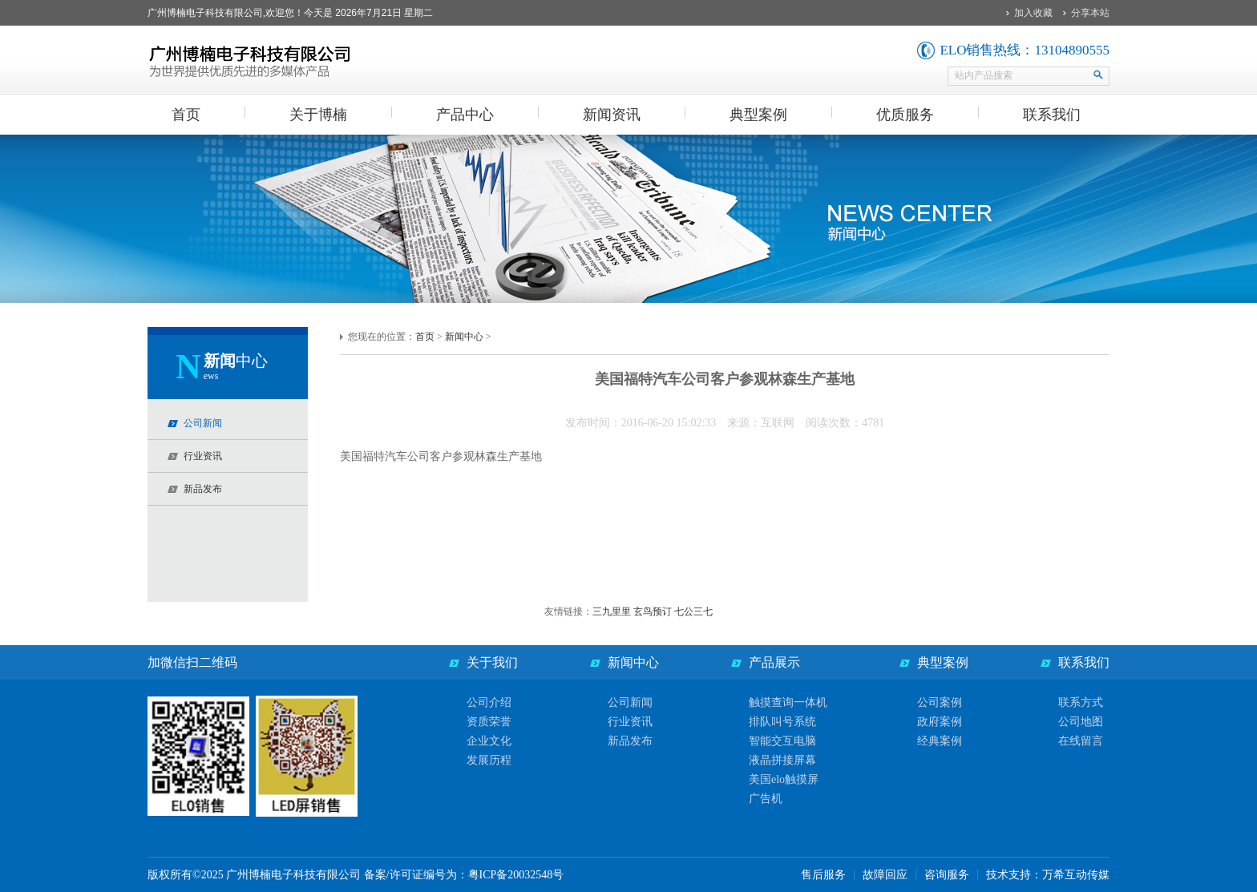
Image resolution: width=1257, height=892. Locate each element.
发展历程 (489, 760)
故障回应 (885, 875)
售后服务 (823, 875)
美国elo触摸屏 (783, 779)
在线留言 (1080, 741)
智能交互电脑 (782, 741)
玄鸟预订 (653, 611)
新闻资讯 (612, 115)
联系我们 (1052, 115)
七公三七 (693, 611)
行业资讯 (630, 722)
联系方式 (1080, 702)
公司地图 (1080, 722)
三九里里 (612, 611)
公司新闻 (630, 702)
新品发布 (630, 741)
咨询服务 (946, 875)
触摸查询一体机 (788, 702)
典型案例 (758, 115)
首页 (186, 115)
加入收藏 (1033, 12)
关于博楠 (318, 115)
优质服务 (905, 115)
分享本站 (1090, 12)
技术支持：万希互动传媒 (1047, 875)
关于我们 (492, 662)
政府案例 (939, 722)
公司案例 (939, 702)
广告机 (765, 799)
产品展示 (774, 662)
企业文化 (489, 741)
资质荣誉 (489, 722)
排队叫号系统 (782, 722)
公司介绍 (489, 702)
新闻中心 (464, 336)
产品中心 (465, 115)
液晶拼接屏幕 (782, 760)
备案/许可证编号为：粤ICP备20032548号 (464, 875)
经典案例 (939, 741)
